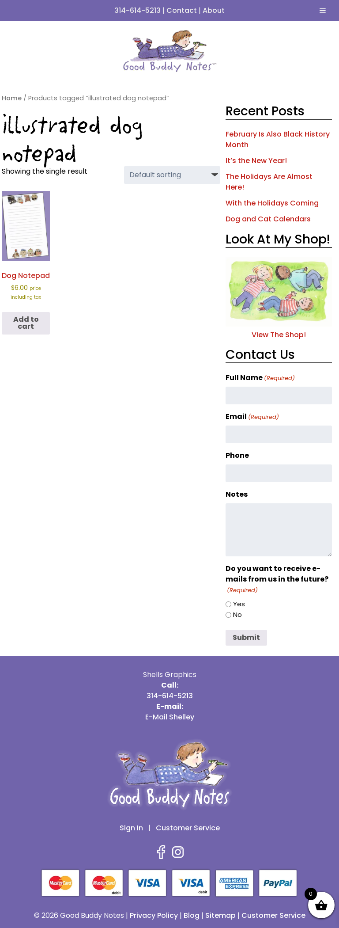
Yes (239, 604)
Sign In (131, 828)
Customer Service (188, 828)
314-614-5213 (137, 10)
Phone (237, 455)
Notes (237, 494)
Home (12, 98)
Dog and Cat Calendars (268, 219)
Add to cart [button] (26, 322)
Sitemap (220, 915)
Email (252, 416)
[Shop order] (172, 175)
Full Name (260, 378)
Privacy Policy (154, 915)
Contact (181, 10)
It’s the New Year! (256, 161)
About (214, 10)
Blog (192, 915)
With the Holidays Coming (272, 203)
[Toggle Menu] (323, 10)
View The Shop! (279, 329)
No (237, 614)
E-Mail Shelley (169, 717)
